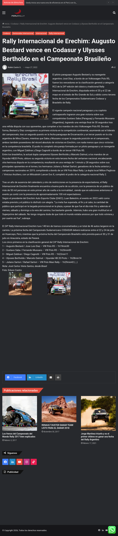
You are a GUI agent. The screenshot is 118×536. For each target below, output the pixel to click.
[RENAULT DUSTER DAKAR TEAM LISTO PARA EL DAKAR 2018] (59, 409)
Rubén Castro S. (14, 67)
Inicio (5, 24)
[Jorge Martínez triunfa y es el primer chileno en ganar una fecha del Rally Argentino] (98, 413)
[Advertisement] (59, 498)
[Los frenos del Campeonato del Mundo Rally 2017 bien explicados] (19, 413)
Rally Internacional (56, 33)
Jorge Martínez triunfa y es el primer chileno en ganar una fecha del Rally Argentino (97, 436)
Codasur (15, 24)
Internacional (41, 33)
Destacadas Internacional (23, 33)
